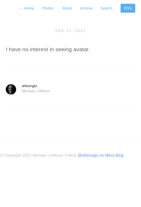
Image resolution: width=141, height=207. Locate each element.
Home (27, 8)
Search (107, 8)
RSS (128, 8)
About (67, 8)
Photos (48, 8)
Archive (86, 8)
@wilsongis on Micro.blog (100, 155)
